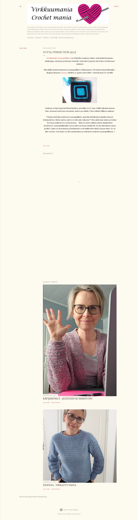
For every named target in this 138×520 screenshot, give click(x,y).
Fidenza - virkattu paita (59, 485)
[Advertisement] (80, 225)
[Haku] (116, 6)
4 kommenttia (55, 489)
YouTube (54, 38)
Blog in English (66, 38)
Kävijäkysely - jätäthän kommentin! (68, 398)
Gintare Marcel (76, 514)
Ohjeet (38, 38)
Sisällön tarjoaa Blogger (69, 509)
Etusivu (30, 38)
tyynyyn (64, 73)
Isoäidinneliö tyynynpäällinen (59, 58)
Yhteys (46, 38)
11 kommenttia (55, 402)
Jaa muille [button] (23, 48)
